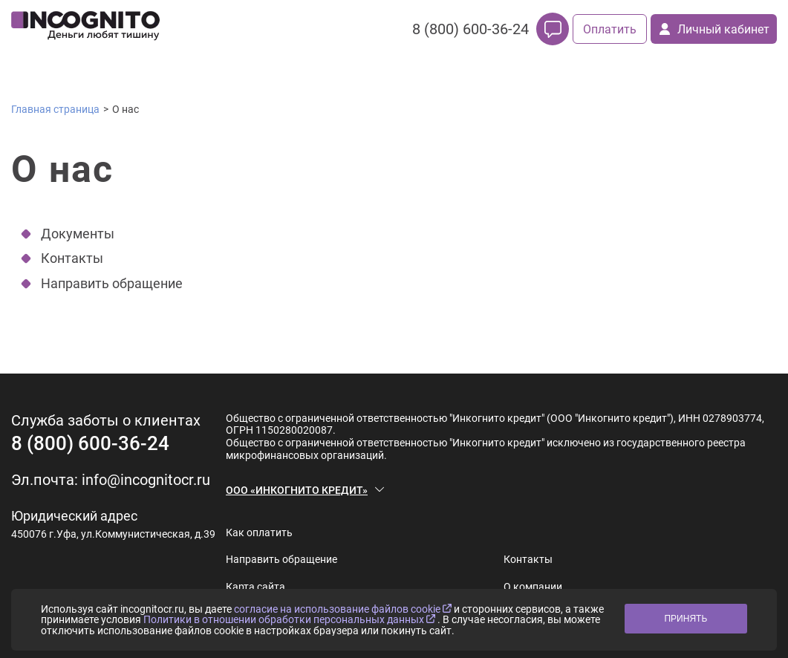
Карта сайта (255, 587)
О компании (533, 587)
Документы (77, 233)
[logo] (85, 29)
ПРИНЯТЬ (685, 618)
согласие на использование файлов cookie (344, 609)
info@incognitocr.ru (146, 480)
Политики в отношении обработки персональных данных (290, 619)
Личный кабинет (714, 29)
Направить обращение (112, 283)
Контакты (72, 258)
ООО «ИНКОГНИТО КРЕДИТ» (297, 490)
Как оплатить (259, 532)
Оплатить (609, 29)
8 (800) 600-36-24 (470, 29)
